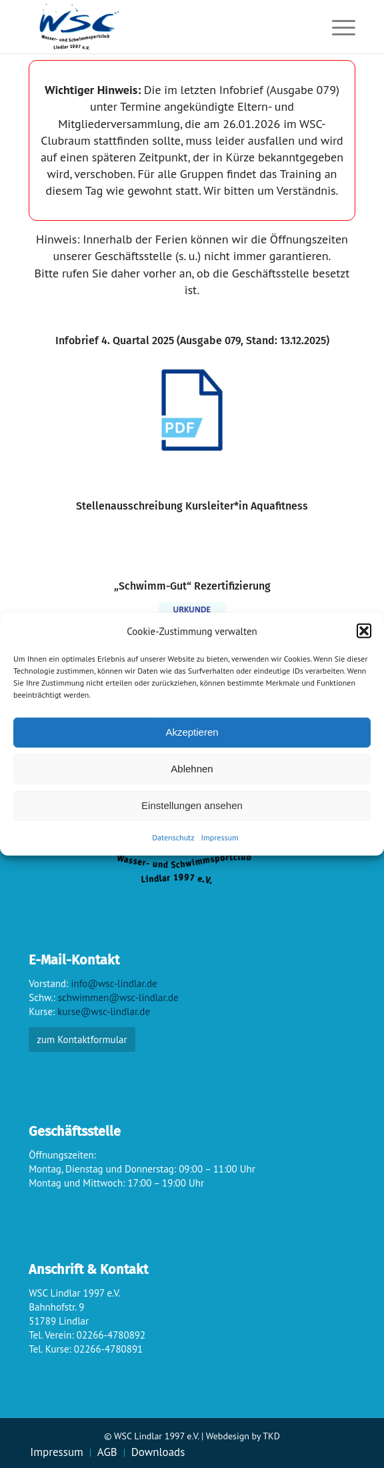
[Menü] (337, 26)
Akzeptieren (191, 732)
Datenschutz (173, 837)
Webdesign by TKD (243, 1436)
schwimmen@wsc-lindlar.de (118, 997)
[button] (364, 631)
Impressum (220, 837)
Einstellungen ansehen (192, 805)
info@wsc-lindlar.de (114, 983)
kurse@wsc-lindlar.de (103, 1011)
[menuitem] (337, 26)
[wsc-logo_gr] (159, 26)
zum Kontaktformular (82, 1039)
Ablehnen (192, 768)
